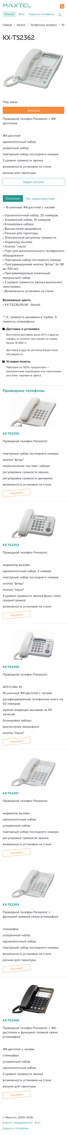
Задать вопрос (33, 182)
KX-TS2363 (11, 904)
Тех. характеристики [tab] (40, 198)
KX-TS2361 (10, 793)
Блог (22, 14)
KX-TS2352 (11, 545)
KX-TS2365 (11, 1020)
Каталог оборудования (17, 1122)
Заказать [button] (33, 110)
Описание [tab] (13, 198)
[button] (62, 6)
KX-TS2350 (11, 433)
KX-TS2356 (11, 667)
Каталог (9, 14)
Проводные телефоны (23, 390)
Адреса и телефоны (41, 14)
